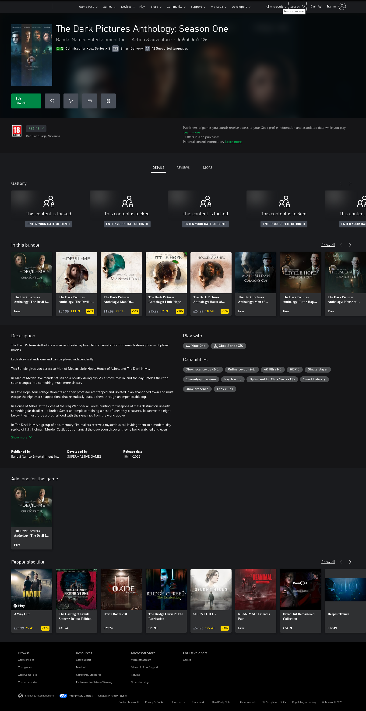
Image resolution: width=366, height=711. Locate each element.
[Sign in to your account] (336, 6)
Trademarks (198, 702)
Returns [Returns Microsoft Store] (135, 674)
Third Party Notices (222, 702)
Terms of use (179, 702)
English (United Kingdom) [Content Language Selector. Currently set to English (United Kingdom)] (39, 695)
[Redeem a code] (108, 100)
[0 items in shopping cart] (316, 5)
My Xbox (217, 6)
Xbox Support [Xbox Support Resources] (83, 659)
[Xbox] (65, 6)
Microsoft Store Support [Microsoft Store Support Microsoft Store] (144, 667)
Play (142, 6)
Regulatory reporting (304, 702)
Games (107, 6)
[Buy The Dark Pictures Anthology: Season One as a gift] (89, 100)
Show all (328, 244)
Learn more (191, 132)
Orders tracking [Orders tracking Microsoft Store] (139, 682)
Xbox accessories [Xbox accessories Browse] (27, 682)
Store (154, 6)
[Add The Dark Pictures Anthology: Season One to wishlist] (52, 100)
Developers (239, 6)
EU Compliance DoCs (274, 702)
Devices (126, 6)
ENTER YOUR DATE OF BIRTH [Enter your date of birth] (49, 224)
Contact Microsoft (129, 702)
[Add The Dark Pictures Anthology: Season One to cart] (70, 100)
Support (196, 6)
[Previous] (340, 183)
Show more (21, 437)
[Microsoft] (34, 6)
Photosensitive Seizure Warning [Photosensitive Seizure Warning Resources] (94, 682)
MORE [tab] (207, 167)
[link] (31, 284)
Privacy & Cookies (155, 702)
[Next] (350, 183)
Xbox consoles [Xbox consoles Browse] (26, 659)
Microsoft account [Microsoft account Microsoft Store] (141, 659)
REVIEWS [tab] (183, 167)
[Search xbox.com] (297, 6)
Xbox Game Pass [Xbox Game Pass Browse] (27, 674)
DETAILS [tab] (158, 167)
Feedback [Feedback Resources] (81, 667)
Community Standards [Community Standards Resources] (88, 674)
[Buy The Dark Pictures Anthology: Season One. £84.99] (26, 100)
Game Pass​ (86, 6)
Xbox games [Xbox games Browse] (25, 667)
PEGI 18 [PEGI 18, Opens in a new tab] (36, 128)
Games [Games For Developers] (187, 659)
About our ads (248, 702)
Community (174, 6)
